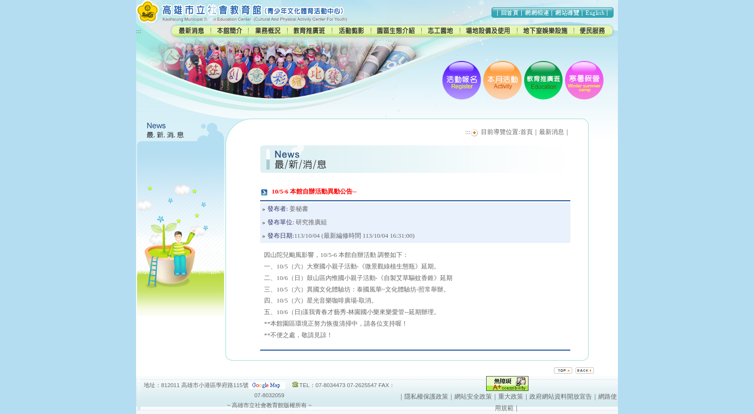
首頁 (526, 131)
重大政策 (510, 396)
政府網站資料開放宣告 (560, 396)
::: (138, 31)
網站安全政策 (473, 396)
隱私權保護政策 (426, 396)
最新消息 (551, 131)
